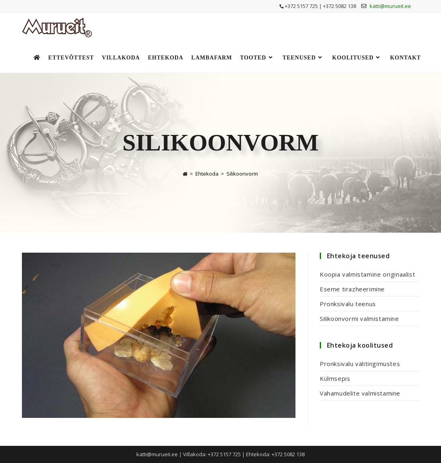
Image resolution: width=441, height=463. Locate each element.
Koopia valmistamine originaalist (367, 274)
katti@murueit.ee (390, 6)
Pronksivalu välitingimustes (360, 364)
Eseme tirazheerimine (352, 289)
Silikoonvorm (242, 173)
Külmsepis (335, 378)
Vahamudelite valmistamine (360, 393)
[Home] (185, 173)
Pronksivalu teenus (348, 304)
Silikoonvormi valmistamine (359, 319)
